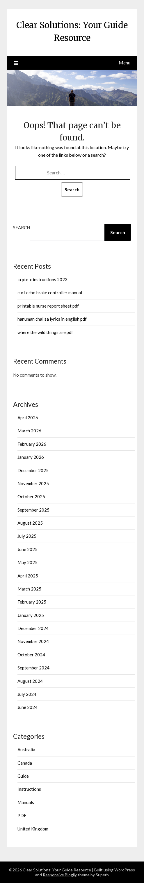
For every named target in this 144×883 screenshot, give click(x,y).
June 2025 (27, 549)
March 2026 (29, 430)
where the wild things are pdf (45, 332)
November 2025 (33, 483)
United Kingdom (32, 828)
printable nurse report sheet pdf (48, 305)
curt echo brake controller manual (49, 292)
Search (21, 227)
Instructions (29, 789)
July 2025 (26, 536)
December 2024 (33, 628)
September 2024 (33, 667)
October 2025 (31, 496)
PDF (21, 815)
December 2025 (33, 470)
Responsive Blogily (60, 874)
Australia (26, 749)
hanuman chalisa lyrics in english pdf (52, 319)
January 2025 (30, 615)
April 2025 (27, 575)
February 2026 (31, 444)
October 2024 (31, 654)
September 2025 (33, 509)
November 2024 (33, 641)
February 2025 (31, 601)
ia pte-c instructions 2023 (42, 279)
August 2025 (30, 523)
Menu (124, 62)
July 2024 (26, 694)
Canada (24, 762)
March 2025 (29, 588)
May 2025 (27, 562)
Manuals (25, 802)
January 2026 (30, 457)
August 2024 (30, 681)
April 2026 (27, 417)
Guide (23, 776)
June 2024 (27, 707)
